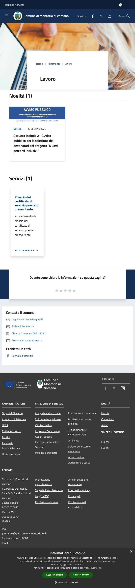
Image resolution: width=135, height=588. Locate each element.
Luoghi (105, 442)
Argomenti (54, 64)
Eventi (105, 448)
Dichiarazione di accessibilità (77, 504)
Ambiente (73, 440)
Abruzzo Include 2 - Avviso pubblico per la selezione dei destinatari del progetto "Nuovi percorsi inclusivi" (35, 143)
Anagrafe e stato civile (48, 413)
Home (39, 64)
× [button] (131, 551)
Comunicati (107, 419)
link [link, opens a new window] (99, 567)
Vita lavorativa (43, 425)
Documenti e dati (11, 454)
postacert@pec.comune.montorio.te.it (24, 533)
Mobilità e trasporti (46, 453)
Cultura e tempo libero (48, 419)
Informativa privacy (79, 490)
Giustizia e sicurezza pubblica (79, 421)
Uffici (5, 425)
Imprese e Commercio (47, 431)
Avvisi (104, 425)
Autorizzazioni (76, 457)
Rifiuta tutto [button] (81, 574)
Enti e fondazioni (11, 431)
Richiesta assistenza (46, 502)
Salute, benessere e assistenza (79, 448)
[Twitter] (99, 16)
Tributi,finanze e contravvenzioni (77, 432)
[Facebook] (91, 16)
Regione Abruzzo (14, 5)
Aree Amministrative (14, 419)
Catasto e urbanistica (47, 442)
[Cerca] (128, 16)
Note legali (74, 496)
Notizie (17, 128)
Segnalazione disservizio (49, 490)
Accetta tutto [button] (54, 574)
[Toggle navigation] (7, 16)
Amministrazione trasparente (78, 482)
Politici (6, 437)
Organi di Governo (12, 413)
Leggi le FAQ (42, 496)
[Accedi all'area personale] (120, 5)
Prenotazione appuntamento (43, 482)
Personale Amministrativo (11, 445)
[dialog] (67, 568)
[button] (67, 582)
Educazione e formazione (82, 413)
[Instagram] (108, 16)
